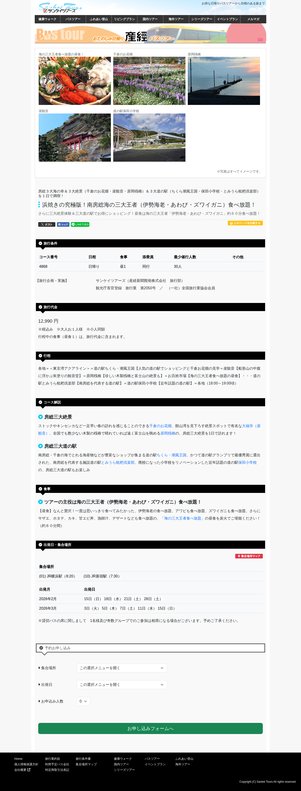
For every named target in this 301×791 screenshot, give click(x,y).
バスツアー (73, 19)
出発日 (45, 685)
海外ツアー (176, 19)
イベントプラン (227, 19)
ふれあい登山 (99, 19)
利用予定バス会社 (57, 764)
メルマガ (253, 19)
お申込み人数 (50, 701)
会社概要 (22, 770)
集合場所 (47, 668)
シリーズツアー (201, 19)
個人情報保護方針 (26, 764)
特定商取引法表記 (57, 770)
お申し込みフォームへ (150, 728)
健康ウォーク (47, 19)
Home (18, 758)
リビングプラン (124, 19)
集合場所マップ (86, 764)
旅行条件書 (83, 758)
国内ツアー (150, 19)
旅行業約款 (52, 758)
